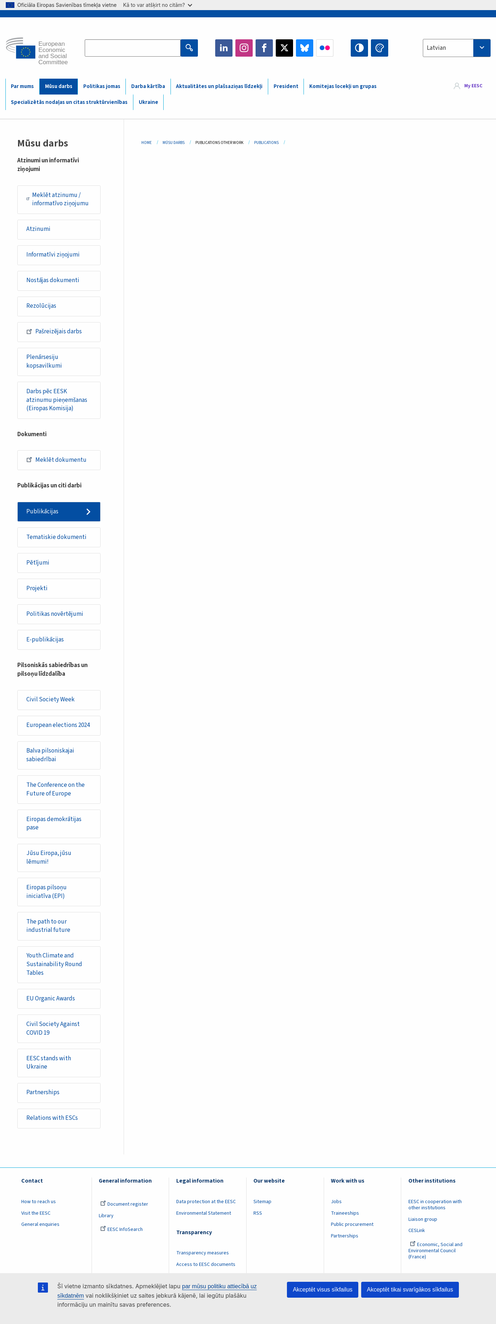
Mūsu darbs (58, 86)
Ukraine (148, 102)
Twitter (284, 48)
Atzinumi (38, 229)
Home (146, 142)
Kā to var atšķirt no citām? (157, 5)
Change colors (379, 48)
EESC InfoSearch (121, 1229)
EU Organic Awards (50, 998)
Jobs (336, 1201)
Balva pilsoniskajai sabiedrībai (50, 755)
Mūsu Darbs (174, 142)
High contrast (359, 48)
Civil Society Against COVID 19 (53, 1028)
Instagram (244, 48)
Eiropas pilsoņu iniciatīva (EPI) (46, 891)
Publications (266, 142)
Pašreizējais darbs (54, 331)
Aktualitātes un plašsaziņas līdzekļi (219, 86)
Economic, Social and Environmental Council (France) (435, 1251)
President (286, 86)
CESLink (416, 1230)
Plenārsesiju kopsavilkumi (44, 361)
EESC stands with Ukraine (48, 1062)
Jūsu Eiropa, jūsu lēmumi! (48, 857)
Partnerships (42, 1092)
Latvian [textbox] (436, 48)
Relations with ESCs (52, 1118)
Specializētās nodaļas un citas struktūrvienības (69, 102)
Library (106, 1215)
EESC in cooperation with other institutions (435, 1204)
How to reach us (38, 1201)
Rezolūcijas (41, 306)
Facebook (264, 48)
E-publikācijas (45, 639)
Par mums (22, 86)
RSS (257, 1213)
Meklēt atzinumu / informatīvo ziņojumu (57, 199)
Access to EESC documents (205, 1264)
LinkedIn (223, 48)
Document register (124, 1204)
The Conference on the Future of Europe (55, 789)
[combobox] (457, 48)
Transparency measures (202, 1253)
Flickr (324, 48)
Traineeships (345, 1213)
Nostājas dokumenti (52, 280)
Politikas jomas (101, 86)
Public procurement (352, 1224)
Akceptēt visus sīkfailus (322, 1289)
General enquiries (40, 1224)
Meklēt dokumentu (56, 459)
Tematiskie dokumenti (56, 537)
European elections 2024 (58, 725)
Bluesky (304, 48)
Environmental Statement (203, 1213)
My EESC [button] (473, 86)
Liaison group (422, 1219)
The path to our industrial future (48, 926)
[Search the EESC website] (133, 48)
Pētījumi (37, 562)
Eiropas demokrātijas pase (53, 823)
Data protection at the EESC (206, 1201)
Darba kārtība (148, 86)
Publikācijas (42, 511)
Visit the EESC (35, 1213)
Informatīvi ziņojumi (53, 254)
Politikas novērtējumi (54, 614)
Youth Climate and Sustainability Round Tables (54, 964)
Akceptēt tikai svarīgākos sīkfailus (410, 1289)
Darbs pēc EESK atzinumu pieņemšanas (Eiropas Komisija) (56, 400)
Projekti (37, 588)
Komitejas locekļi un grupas (343, 86)
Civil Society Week (50, 699)
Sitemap (262, 1201)
